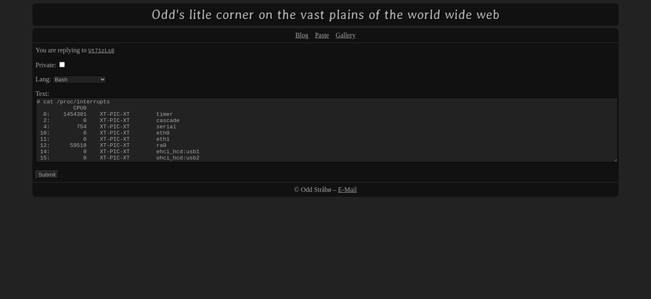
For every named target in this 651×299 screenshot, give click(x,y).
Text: (42, 93)
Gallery (345, 35)
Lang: (43, 79)
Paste (322, 35)
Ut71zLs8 (101, 50)
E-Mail (347, 202)
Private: (46, 65)
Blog (302, 35)
